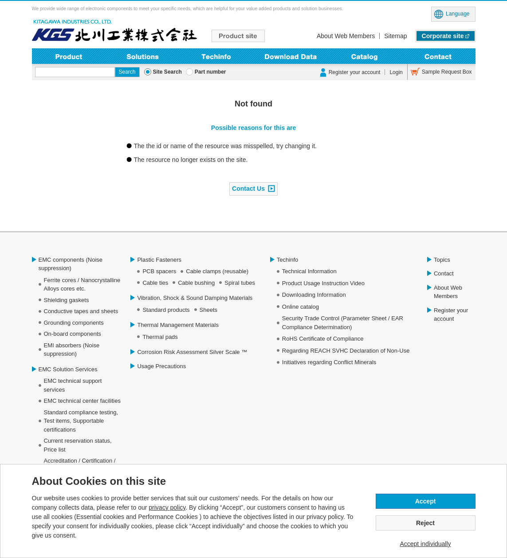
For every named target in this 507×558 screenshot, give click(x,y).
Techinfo (217, 56)
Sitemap (395, 35)
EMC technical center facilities (82, 400)
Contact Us (248, 188)
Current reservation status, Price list (78, 445)
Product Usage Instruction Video (323, 283)
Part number (210, 72)
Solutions (143, 56)
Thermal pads (159, 337)
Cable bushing (196, 282)
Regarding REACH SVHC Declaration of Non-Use (346, 350)
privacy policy (167, 507)
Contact (438, 56)
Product (69, 56)
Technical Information (309, 271)
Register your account (355, 72)
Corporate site (443, 35)
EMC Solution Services (68, 369)
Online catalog (300, 306)
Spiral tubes (239, 282)
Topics (442, 259)
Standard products (165, 310)
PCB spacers (159, 271)
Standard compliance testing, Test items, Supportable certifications (81, 421)
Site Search (167, 72)
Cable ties (155, 282)
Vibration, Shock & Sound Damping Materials (194, 298)
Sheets (208, 310)
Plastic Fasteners (159, 259)
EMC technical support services (73, 385)
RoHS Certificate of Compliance (323, 338)
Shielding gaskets (66, 300)
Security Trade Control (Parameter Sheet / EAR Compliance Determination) (342, 322)
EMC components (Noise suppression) (71, 264)
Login (395, 72)
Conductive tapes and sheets (81, 311)
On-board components (72, 333)
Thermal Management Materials (178, 325)
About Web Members (346, 35)
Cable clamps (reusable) (217, 271)
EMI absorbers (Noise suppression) (72, 350)
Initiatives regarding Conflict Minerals (329, 362)
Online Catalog (364, 56)
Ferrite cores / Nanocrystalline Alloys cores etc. (82, 284)
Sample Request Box (447, 72)
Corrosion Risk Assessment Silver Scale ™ (192, 352)
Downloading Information (290, 56)
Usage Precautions (161, 366)
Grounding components (74, 322)
